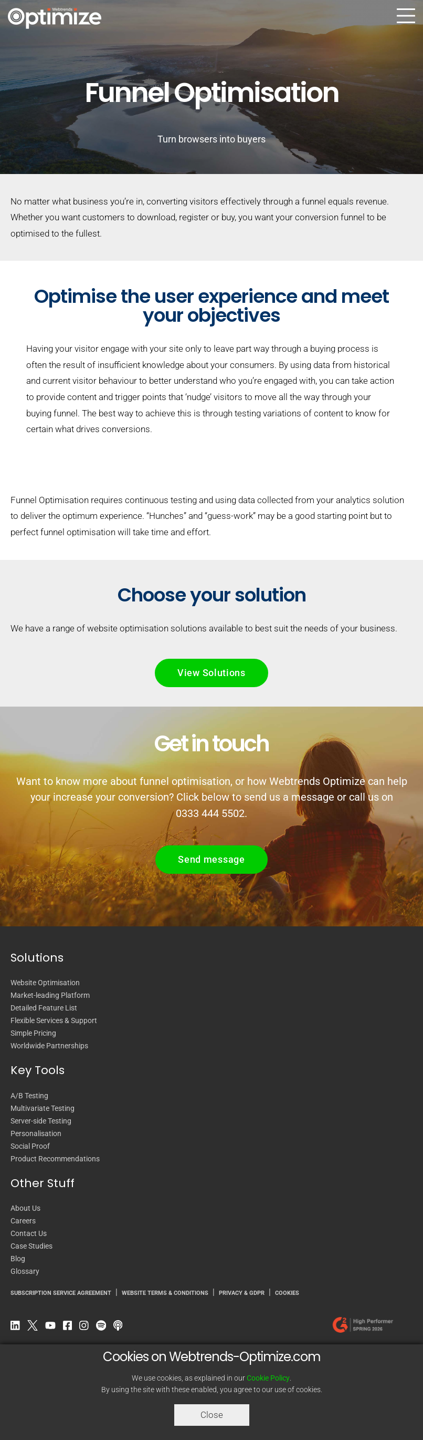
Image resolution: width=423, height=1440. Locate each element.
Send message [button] (211, 859)
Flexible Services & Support (53, 1020)
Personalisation (35, 1133)
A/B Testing (29, 1095)
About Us (25, 1208)
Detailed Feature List (43, 1008)
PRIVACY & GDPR (242, 1293)
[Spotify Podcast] (103, 1327)
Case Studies (31, 1246)
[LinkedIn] (17, 1327)
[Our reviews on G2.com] (365, 1327)
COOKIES (287, 1293)
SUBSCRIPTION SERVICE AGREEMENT (60, 1293)
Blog (17, 1258)
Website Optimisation (45, 982)
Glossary (24, 1271)
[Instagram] (86, 1327)
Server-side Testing (40, 1121)
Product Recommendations (55, 1158)
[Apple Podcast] (120, 1327)
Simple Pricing (33, 1033)
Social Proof (30, 1146)
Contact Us (28, 1233)
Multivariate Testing (42, 1108)
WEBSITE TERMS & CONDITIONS (165, 1293)
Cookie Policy (268, 1378)
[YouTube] (53, 1327)
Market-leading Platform (50, 995)
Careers (23, 1220)
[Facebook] (70, 1327)
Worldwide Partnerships (49, 1045)
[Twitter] (35, 1327)
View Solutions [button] (211, 672)
